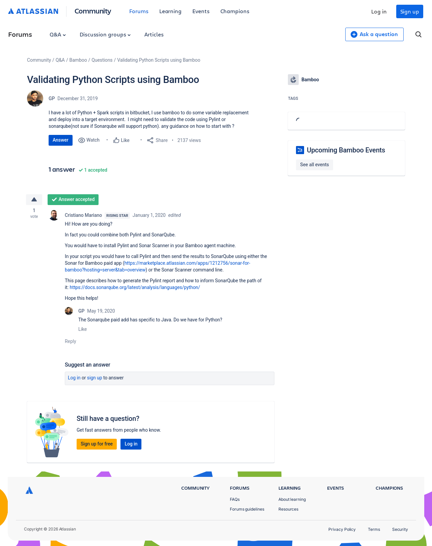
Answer (61, 140)
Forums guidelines (247, 509)
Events (201, 11)
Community (93, 11)
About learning (292, 499)
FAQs (235, 499)
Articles (153, 34)
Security (400, 529)
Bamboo (78, 60)
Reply (70, 342)
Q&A (58, 34)
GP (52, 98)
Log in (379, 11)
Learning (170, 11)
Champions (234, 11)
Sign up (409, 11)
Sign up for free (97, 444)
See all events (314, 164)
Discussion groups (105, 34)
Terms (374, 529)
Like (82, 330)
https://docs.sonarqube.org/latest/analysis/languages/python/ (135, 288)
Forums (138, 11)
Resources (288, 509)
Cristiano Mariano (83, 216)
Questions (101, 60)
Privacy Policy (342, 529)
